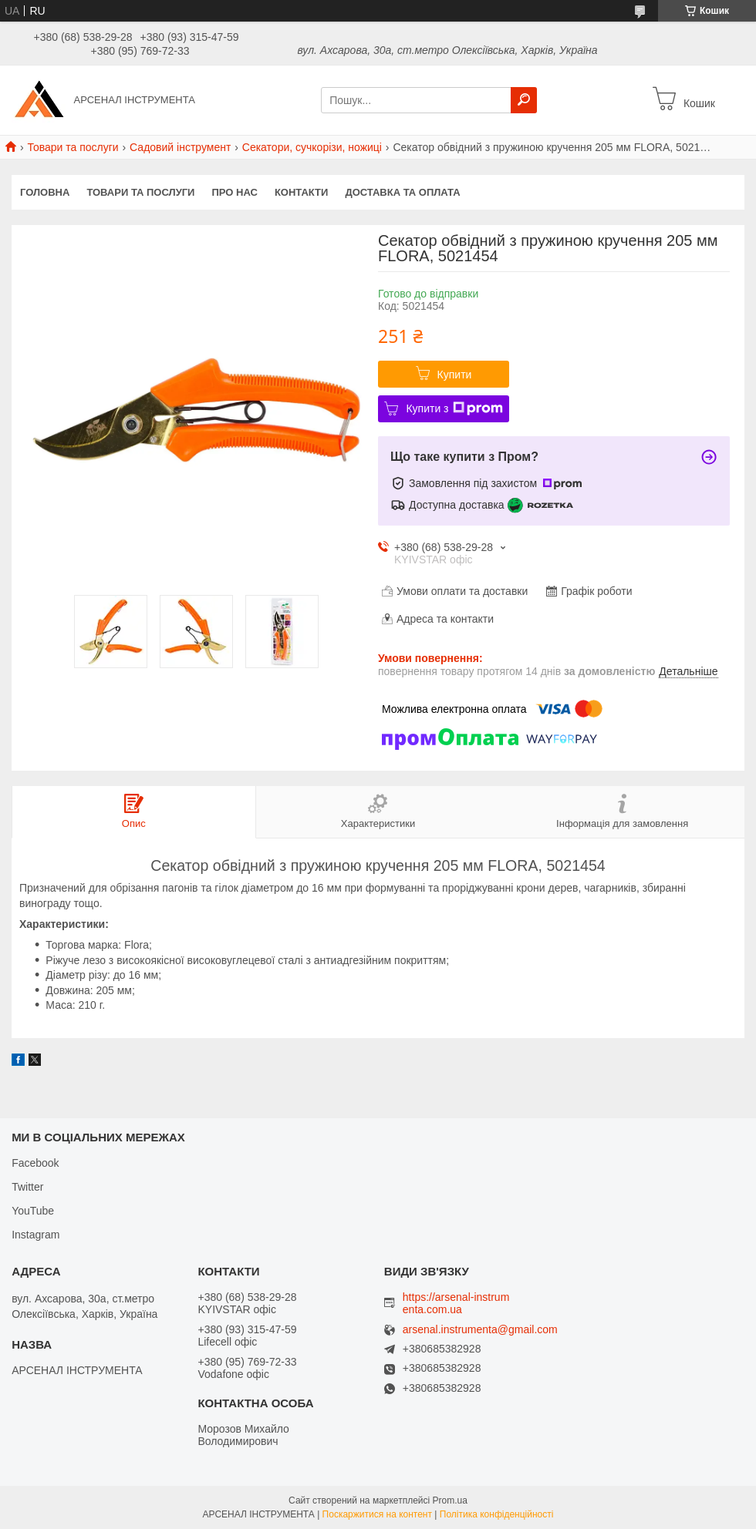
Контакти (302, 192)
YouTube (33, 1211)
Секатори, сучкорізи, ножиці (312, 147)
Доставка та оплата (402, 192)
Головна (44, 192)
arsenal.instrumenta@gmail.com (480, 1330)
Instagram (35, 1234)
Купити (454, 374)
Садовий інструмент (180, 147)
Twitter (27, 1187)
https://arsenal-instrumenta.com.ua (456, 1303)
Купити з (454, 408)
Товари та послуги (72, 147)
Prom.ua (450, 1500)
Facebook (35, 1163)
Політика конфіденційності (497, 1514)
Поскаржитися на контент (377, 1514)
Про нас (234, 192)
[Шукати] (524, 100)
